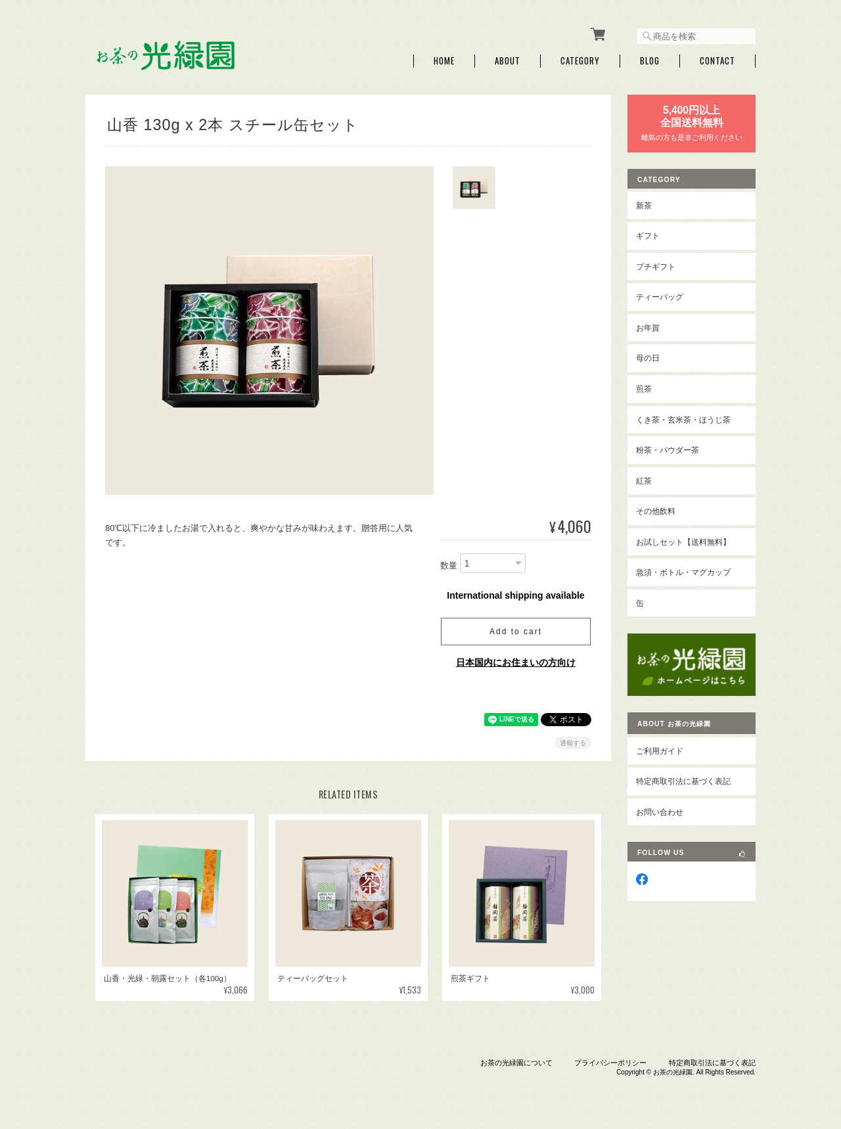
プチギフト (655, 266)
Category (580, 61)
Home (444, 61)
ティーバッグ (659, 296)
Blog (650, 61)
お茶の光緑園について (516, 1062)
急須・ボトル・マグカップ (683, 572)
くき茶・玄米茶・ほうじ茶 (683, 419)
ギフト (648, 235)
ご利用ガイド (659, 750)
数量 (448, 565)
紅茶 (644, 480)
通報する (573, 742)
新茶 (644, 204)
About (507, 61)
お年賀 (648, 327)
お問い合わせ (659, 811)
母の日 (648, 358)
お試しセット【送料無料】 (683, 541)
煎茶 (644, 388)
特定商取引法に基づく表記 (683, 780)
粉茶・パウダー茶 (667, 449)
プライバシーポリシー (610, 1062)
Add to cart (515, 630)
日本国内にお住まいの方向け (516, 662)
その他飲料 (655, 510)
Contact (717, 61)
